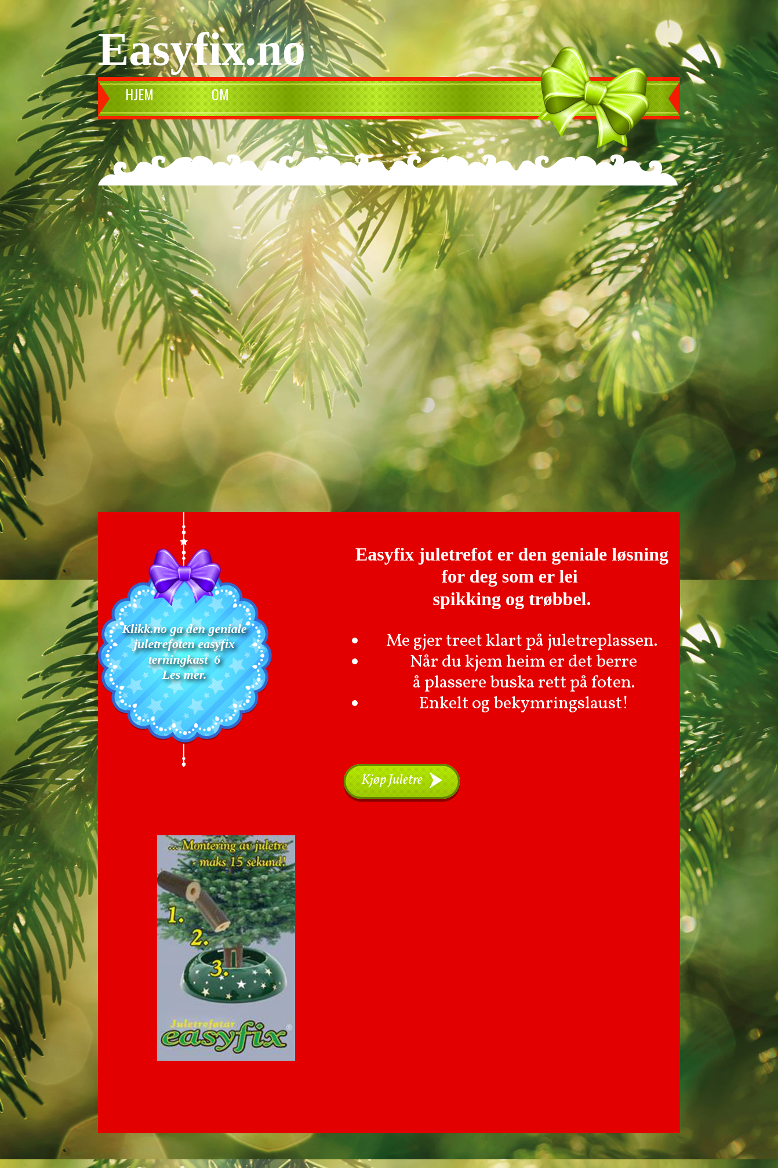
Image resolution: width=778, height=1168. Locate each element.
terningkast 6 (184, 659)
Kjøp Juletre (392, 780)
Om (220, 93)
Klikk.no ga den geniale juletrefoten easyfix (186, 636)
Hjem (139, 93)
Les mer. (184, 674)
